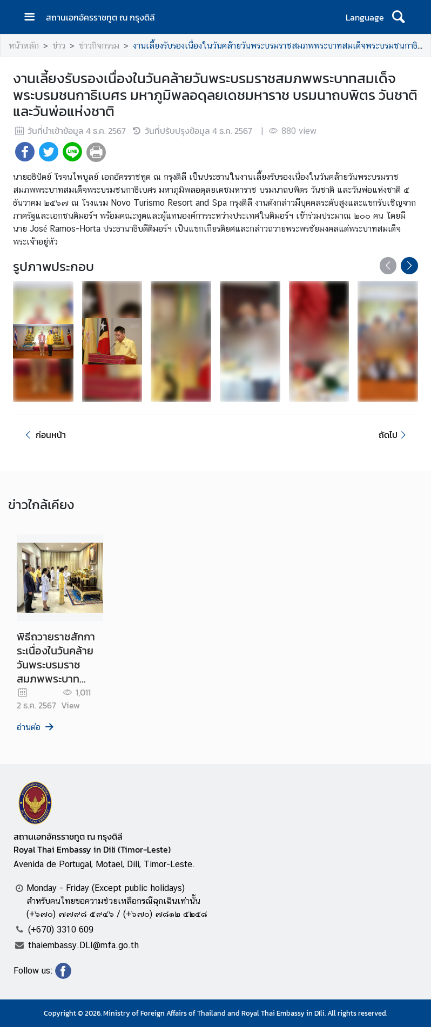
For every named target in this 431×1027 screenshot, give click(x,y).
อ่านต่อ (36, 727)
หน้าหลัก (24, 45)
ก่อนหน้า (44, 434)
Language (365, 17)
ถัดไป (394, 434)
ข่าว (58, 45)
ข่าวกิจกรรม (99, 45)
